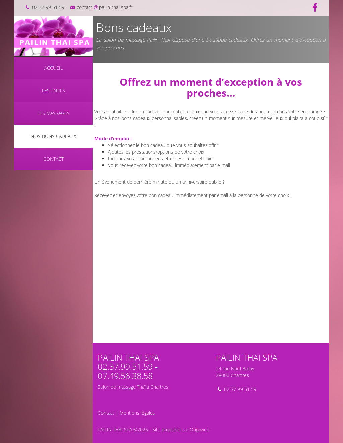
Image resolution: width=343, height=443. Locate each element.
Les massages (53, 113)
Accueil (53, 68)
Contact (53, 159)
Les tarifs (53, 90)
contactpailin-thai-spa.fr (100, 7)
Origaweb (199, 429)
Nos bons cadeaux (53, 136)
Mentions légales (137, 413)
